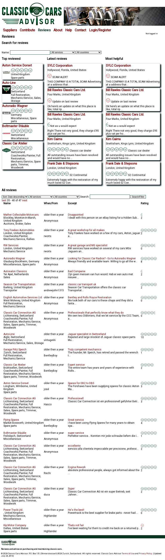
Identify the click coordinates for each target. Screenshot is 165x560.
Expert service (76, 364)
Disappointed (75, 214)
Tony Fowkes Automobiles (18, 230)
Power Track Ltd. (13, 509)
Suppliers (10, 30)
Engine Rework (77, 467)
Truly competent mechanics (84, 349)
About (57, 30)
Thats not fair (76, 525)
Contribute (27, 30)
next (24, 200)
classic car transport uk (82, 284)
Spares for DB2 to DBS (81, 383)
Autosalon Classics (15, 271)
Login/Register (100, 30)
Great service (76, 419)
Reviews (44, 30)
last (4, 200)
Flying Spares (11, 419)
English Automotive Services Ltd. (23, 297)
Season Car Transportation (19, 284)
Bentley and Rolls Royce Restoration (90, 297)
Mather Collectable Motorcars (21, 214)
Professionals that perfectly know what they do (96, 312)
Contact (80, 30)
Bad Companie (76, 271)
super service (76, 432)
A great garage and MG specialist (87, 245)
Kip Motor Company (14, 525)
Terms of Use (128, 553)
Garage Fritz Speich (14, 349)
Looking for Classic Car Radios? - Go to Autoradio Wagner (102, 258)
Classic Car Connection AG (19, 312)
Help (68, 30)
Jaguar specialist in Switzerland (87, 334)
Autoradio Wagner (14, 258)
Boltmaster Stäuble (14, 432)
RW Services (10, 245)
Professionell (76, 398)
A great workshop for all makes (86, 230)
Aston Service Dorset (16, 383)
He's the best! (76, 509)
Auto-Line (9, 334)
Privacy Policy (145, 553)
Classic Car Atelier (14, 364)
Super (71, 488)
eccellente (74, 445)
